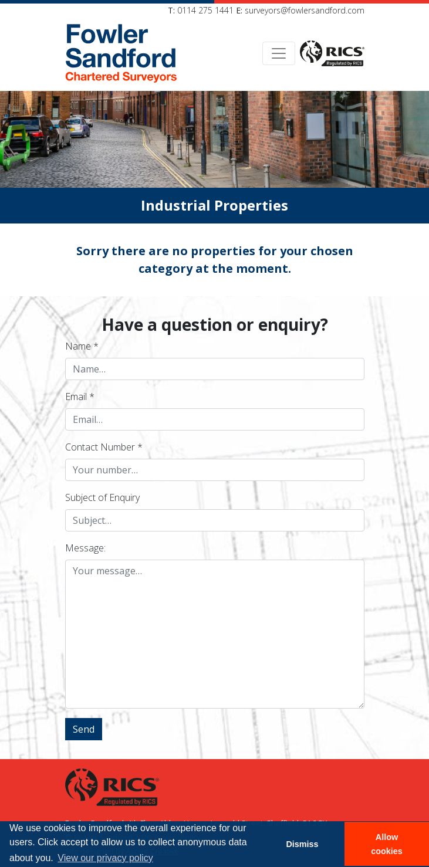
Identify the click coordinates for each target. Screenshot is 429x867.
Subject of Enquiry (102, 497)
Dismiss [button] (302, 844)
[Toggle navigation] (278, 53)
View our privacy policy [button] (105, 858)
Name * (82, 346)
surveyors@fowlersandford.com (304, 10)
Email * (79, 396)
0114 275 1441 (205, 10)
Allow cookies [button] (387, 844)
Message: (85, 547)
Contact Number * (104, 447)
